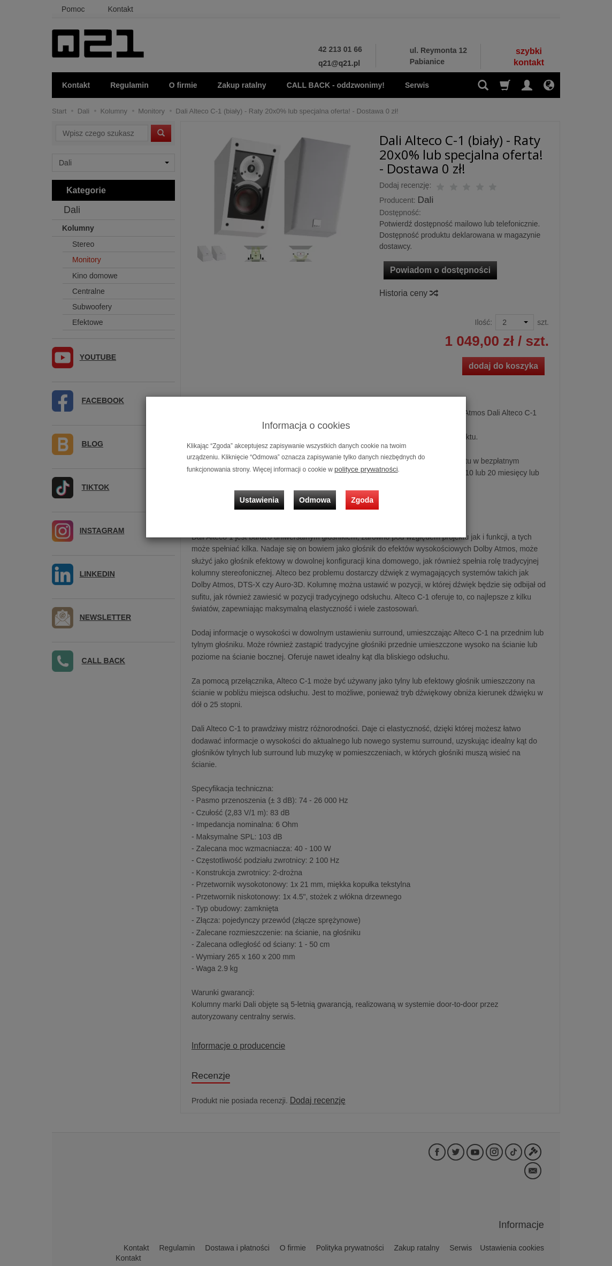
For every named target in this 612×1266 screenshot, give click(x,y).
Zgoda (360, 492)
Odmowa (317, 492)
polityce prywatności (362, 468)
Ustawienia (265, 492)
